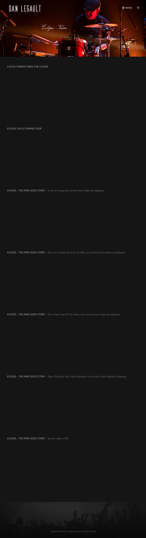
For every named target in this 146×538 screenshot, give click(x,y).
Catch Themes (90, 531)
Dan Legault (69, 531)
